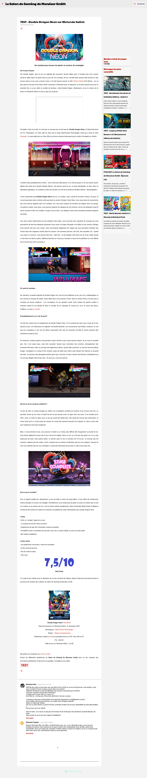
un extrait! (36, 309)
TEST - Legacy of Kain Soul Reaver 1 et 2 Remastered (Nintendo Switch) (115, 134)
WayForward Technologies (64, 629)
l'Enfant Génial (78, 81)
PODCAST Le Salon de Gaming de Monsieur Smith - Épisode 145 (117, 176)
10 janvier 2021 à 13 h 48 (44, 684)
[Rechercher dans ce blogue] (135, 3)
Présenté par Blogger (73, 771)
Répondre (29, 718)
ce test (51, 636)
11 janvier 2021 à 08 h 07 (46, 722)
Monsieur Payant (32, 722)
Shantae (23, 136)
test (24, 665)
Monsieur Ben (31, 684)
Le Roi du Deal (45, 654)
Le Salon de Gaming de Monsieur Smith (35, 4)
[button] (21, 28)
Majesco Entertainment (62, 633)
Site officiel (67, 622)
